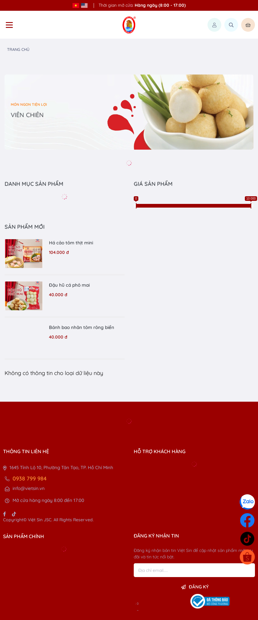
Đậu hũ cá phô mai (69, 285)
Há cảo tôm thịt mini (71, 243)
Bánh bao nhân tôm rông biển (81, 327)
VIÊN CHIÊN (27, 115)
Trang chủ (18, 49)
